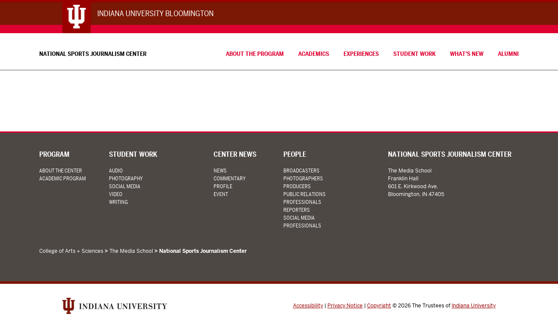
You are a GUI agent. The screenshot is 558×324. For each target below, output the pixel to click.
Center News (235, 154)
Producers (297, 186)
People (294, 154)
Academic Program (62, 178)
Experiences (361, 54)
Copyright (379, 305)
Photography (126, 178)
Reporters (296, 210)
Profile (223, 186)
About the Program (255, 54)
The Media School (131, 251)
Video (115, 194)
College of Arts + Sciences (71, 251)
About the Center (60, 170)
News (220, 170)
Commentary (229, 178)
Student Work (414, 54)
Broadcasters (301, 170)
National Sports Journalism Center (92, 54)
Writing (118, 202)
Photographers (303, 178)
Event (221, 194)
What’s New (466, 54)
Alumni (508, 54)
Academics (313, 54)
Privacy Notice (345, 305)
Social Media (124, 186)
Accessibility (308, 305)
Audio (116, 170)
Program (54, 154)
